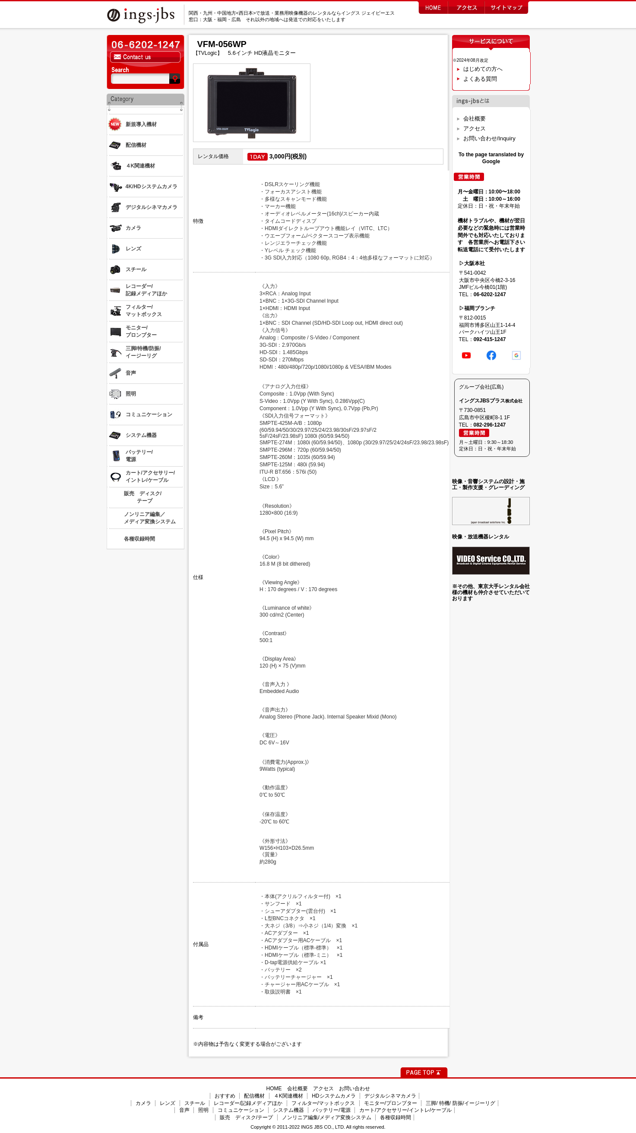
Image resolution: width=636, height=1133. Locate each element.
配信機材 (254, 1096)
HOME (274, 1089)
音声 (184, 1110)
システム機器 (288, 1110)
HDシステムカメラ (333, 1096)
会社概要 (474, 118)
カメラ (143, 1103)
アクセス (474, 128)
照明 (203, 1110)
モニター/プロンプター (390, 1103)
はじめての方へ (483, 69)
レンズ (167, 1103)
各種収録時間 (395, 1117)
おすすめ (225, 1096)
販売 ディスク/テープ (246, 1117)
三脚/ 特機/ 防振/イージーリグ (460, 1103)
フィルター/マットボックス (323, 1103)
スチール (194, 1103)
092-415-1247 (490, 339)
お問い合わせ (354, 1089)
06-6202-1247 (490, 294)
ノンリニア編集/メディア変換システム (326, 1117)
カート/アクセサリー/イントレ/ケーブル (405, 1110)
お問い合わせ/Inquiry (489, 138)
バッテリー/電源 (331, 1110)
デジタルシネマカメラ (390, 1096)
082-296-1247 (490, 425)
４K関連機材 (288, 1096)
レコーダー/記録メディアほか (248, 1103)
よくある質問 (480, 79)
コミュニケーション (241, 1110)
